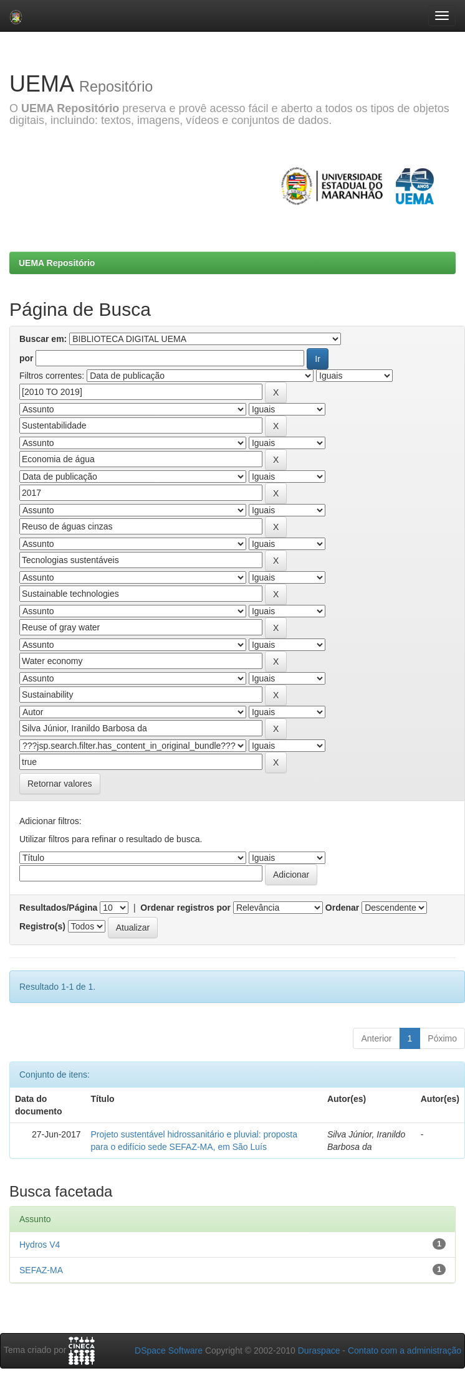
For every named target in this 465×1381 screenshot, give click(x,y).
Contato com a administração (404, 1350)
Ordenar (342, 908)
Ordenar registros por (185, 908)
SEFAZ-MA (41, 1270)
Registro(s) (42, 926)
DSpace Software (169, 1350)
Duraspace (319, 1350)
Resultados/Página (58, 908)
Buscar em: (43, 339)
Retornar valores (59, 784)
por (26, 358)
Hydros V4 (39, 1245)
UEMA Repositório (57, 263)
